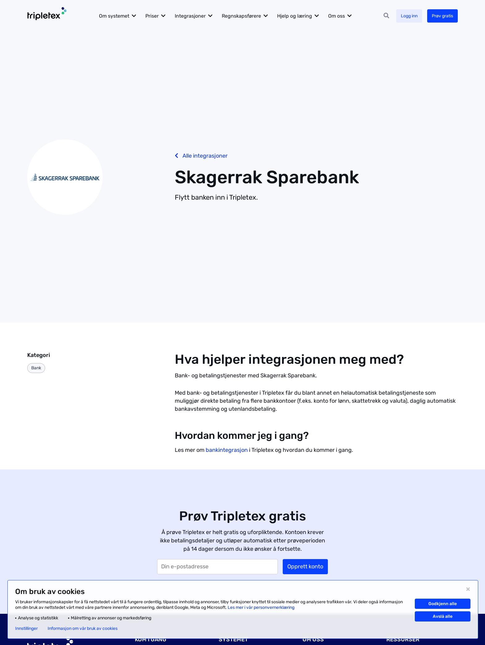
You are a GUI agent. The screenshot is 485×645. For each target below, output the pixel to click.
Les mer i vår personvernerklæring (261, 607)
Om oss (336, 16)
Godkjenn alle (442, 603)
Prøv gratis (442, 16)
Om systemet (114, 16)
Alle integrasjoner (201, 155)
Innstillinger (26, 628)
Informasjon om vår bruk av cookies (83, 628)
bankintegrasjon (227, 450)
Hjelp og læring (294, 16)
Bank (36, 368)
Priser (152, 16)
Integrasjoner (190, 16)
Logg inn (409, 16)
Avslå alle (443, 616)
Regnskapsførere (241, 16)
